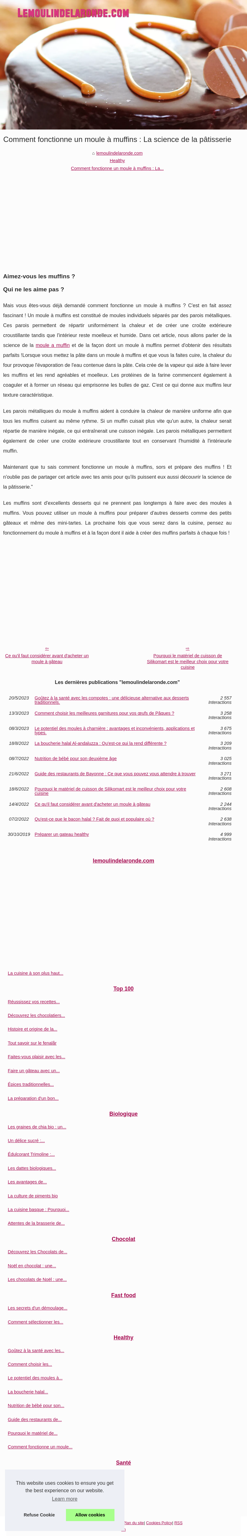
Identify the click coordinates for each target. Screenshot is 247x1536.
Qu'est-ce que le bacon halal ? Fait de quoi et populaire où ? (94, 819)
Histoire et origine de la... (32, 1029)
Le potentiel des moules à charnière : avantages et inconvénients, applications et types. (114, 730)
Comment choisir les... (30, 1364)
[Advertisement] (117, 218)
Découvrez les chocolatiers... (36, 1015)
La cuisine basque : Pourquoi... (38, 1209)
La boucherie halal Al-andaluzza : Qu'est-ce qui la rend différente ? (100, 743)
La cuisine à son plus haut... (35, 973)
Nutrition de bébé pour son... (36, 1405)
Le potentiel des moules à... (35, 1377)
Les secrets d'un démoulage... (38, 1308)
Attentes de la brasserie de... (36, 1223)
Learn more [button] (64, 1499)
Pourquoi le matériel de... (33, 1433)
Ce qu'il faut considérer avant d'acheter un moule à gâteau (47, 658)
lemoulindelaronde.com (119, 153)
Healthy (117, 160)
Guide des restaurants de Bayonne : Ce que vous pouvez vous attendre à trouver (115, 774)
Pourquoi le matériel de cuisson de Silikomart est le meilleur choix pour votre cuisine (187, 661)
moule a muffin (53, 345)
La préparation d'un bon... (33, 1098)
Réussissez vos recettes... (34, 1001)
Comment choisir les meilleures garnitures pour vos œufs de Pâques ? (104, 713)
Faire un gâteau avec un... (34, 1070)
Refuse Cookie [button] (39, 1514)
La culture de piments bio (33, 1195)
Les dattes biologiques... (32, 1168)
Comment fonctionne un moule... (40, 1446)
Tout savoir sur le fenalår (32, 1043)
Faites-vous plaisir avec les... (36, 1056)
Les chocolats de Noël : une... (37, 1279)
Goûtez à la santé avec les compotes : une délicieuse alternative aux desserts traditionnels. (112, 700)
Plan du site (133, 1522)
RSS (178, 1522)
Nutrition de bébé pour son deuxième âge (76, 758)
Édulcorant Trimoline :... (31, 1154)
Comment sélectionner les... (35, 1322)
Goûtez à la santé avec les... (36, 1350)
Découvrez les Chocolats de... (37, 1251)
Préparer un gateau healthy (62, 834)
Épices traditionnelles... (31, 1084)
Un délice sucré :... (26, 1140)
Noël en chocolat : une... (32, 1265)
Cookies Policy (159, 1522)
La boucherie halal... (28, 1391)
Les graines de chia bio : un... (37, 1126)
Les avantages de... (27, 1181)
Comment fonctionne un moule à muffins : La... (117, 168)
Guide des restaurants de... (35, 1419)
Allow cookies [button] (90, 1514)
